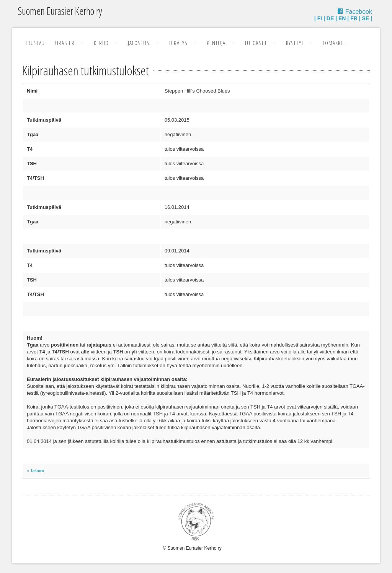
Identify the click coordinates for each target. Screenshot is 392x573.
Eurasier (63, 43)
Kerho (101, 43)
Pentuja (216, 43)
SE (365, 18)
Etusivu (35, 43)
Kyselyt (295, 43)
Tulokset (256, 43)
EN (342, 18)
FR (354, 18)
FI (319, 18)
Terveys (178, 43)
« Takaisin (36, 470)
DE (330, 18)
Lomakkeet (335, 43)
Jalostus (139, 43)
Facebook (358, 11)
